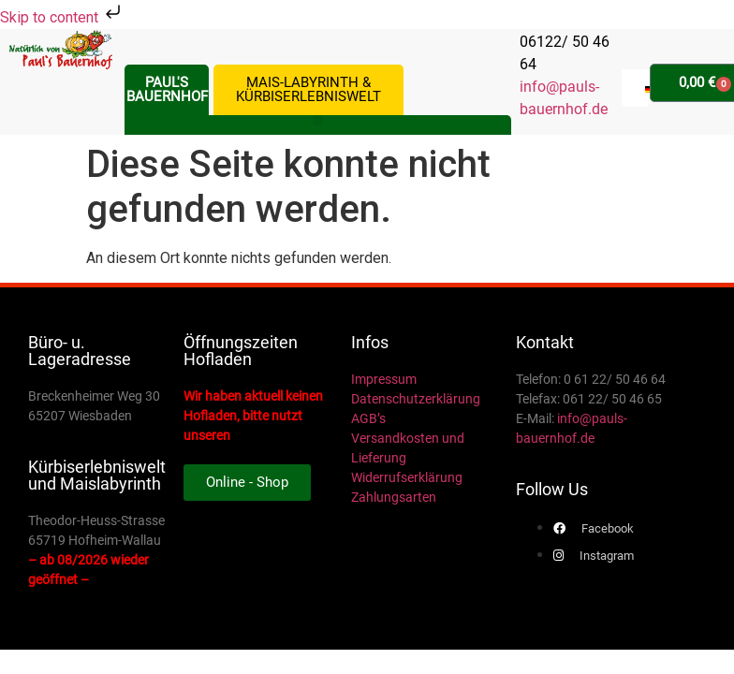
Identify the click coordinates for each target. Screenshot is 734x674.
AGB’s (368, 418)
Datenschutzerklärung (415, 398)
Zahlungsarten (393, 497)
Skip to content (62, 17)
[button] (318, 120)
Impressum (384, 379)
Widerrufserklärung (406, 477)
